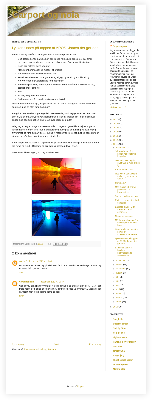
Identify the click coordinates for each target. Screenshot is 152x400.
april (118, 289)
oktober (119, 264)
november (121, 260)
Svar (21, 272)
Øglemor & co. (120, 337)
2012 (115, 140)
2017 (115, 119)
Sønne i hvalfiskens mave (127, 196)
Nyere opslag (18, 344)
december (121, 147)
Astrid (22, 261)
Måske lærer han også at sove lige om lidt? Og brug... (126, 222)
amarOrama (119, 351)
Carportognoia (26, 282)
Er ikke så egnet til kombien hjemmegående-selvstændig (124, 251)
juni (117, 281)
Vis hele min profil (118, 107)
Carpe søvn (120, 183)
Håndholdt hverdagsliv (124, 342)
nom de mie (119, 333)
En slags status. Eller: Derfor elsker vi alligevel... (125, 209)
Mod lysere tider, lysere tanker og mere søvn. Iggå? (126, 176)
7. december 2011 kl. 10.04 (39, 261)
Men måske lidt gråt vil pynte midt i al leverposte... (125, 189)
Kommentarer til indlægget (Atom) (40, 349)
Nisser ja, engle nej (124, 216)
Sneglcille (118, 319)
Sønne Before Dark (124, 169)
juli (117, 277)
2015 (115, 127)
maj (117, 285)
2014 (115, 131)
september (121, 268)
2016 (115, 123)
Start (56, 344)
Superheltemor (120, 324)
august (119, 273)
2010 (115, 307)
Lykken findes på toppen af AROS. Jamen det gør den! (55, 48)
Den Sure (117, 346)
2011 (115, 144)
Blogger (80, 386)
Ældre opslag (94, 344)
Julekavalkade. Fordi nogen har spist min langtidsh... (125, 154)
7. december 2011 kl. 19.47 (51, 282)
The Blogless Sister (123, 360)
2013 (115, 136)
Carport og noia (45, 14)
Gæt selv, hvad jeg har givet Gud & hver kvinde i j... (127, 163)
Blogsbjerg (118, 355)
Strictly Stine (119, 328)
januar (119, 301)
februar (119, 297)
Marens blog (119, 369)
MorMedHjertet (120, 364)
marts (118, 293)
